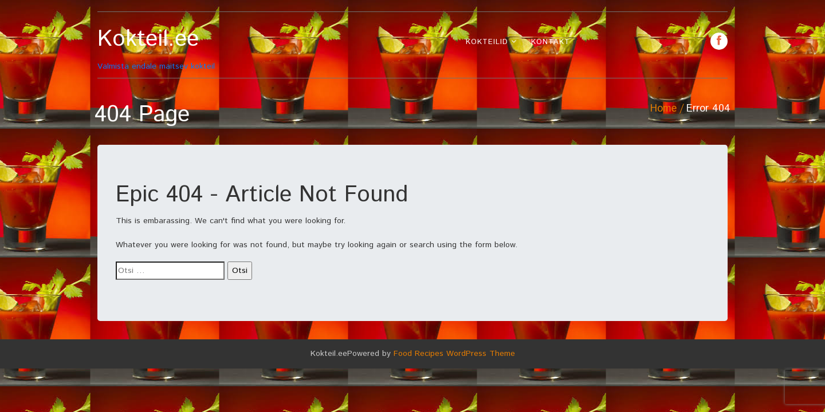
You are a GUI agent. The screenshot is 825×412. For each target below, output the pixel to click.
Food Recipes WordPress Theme (454, 353)
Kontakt (550, 42)
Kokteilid (487, 42)
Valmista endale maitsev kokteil (176, 49)
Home (663, 108)
